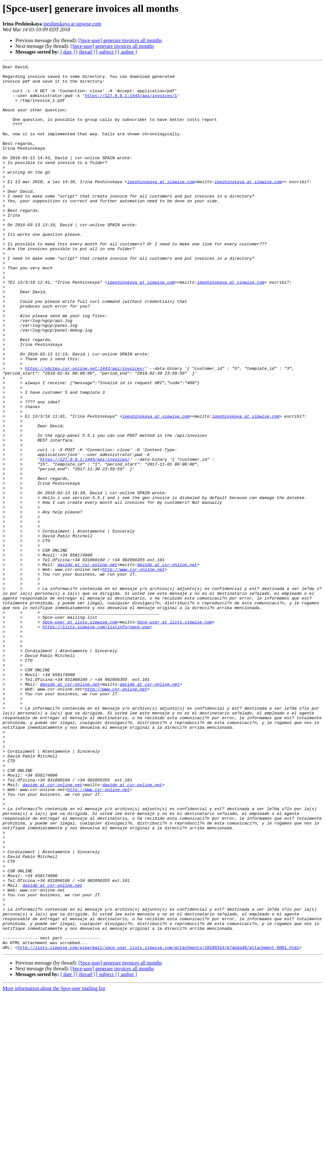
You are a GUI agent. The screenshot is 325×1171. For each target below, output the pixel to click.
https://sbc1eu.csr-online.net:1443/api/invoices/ (84, 429)
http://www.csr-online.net (133, 671)
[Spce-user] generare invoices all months (120, 40)
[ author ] (127, 52)
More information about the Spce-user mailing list (54, 1165)
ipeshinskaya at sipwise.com (72, 23)
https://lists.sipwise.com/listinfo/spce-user (97, 739)
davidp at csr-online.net (87, 665)
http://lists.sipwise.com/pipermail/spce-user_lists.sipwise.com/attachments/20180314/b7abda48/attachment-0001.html (158, 1124)
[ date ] (67, 52)
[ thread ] (85, 52)
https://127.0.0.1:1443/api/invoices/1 (131, 102)
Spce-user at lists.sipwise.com (80, 734)
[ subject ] (106, 52)
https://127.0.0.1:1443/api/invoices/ (85, 538)
